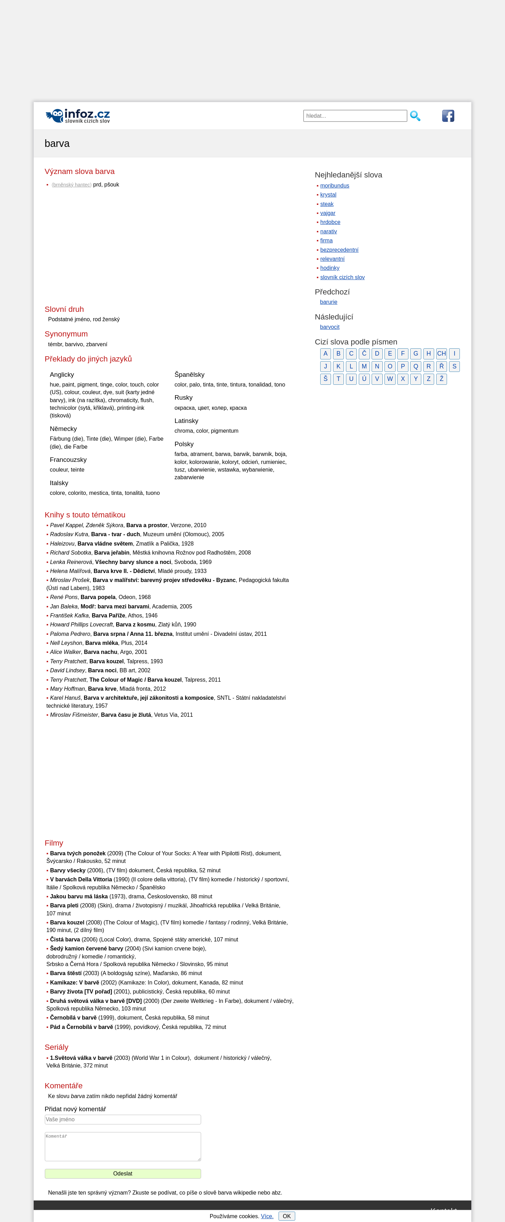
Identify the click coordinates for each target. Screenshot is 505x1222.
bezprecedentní (339, 250)
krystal (328, 195)
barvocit (330, 327)
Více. (267, 1216)
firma (326, 240)
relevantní (332, 259)
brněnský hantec (71, 185)
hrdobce (330, 222)
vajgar (328, 213)
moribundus (334, 186)
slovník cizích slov (342, 277)
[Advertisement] (252, 48)
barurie (329, 302)
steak (326, 204)
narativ (328, 231)
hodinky (329, 268)
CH (441, 353)
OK (287, 1216)
